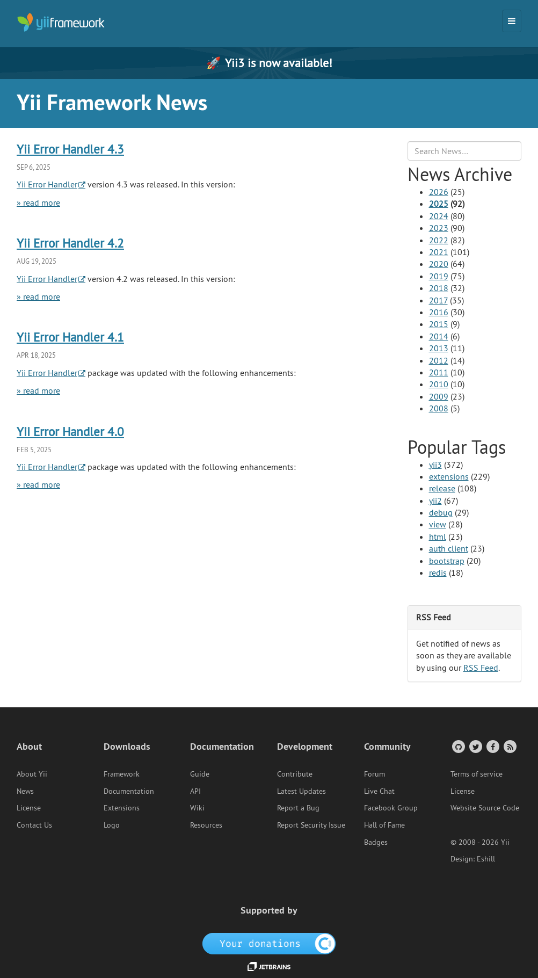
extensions (449, 476)
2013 (438, 348)
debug (441, 512)
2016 (438, 312)
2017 (438, 300)
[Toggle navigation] (511, 21)
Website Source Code (484, 808)
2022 (438, 240)
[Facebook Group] (492, 746)
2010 (438, 384)
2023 (438, 227)
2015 (438, 323)
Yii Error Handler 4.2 (70, 243)
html (437, 536)
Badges (376, 842)
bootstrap (446, 560)
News (25, 791)
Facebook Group (391, 808)
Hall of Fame (384, 825)
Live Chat (379, 791)
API (195, 791)
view (437, 524)
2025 (438, 203)
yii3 (435, 464)
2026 (438, 191)
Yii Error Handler (47, 184)
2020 (438, 263)
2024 (438, 216)
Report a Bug (298, 808)
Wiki (197, 808)
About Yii (32, 774)
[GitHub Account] (457, 746)
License (29, 808)
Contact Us (34, 825)
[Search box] (465, 151)
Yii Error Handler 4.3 (70, 149)
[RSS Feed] (509, 746)
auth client (448, 548)
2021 (438, 252)
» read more (38, 202)
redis (438, 572)
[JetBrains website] (269, 965)
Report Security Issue (311, 825)
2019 (438, 276)
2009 (438, 396)
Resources (206, 825)
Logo (112, 825)
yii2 (435, 500)
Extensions (122, 808)
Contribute (294, 774)
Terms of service (476, 774)
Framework (122, 774)
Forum (374, 774)
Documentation (129, 791)
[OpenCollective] (269, 942)
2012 (438, 360)
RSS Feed (480, 667)
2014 (438, 336)
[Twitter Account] (475, 746)
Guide (199, 774)
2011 (438, 372)
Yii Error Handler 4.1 (70, 337)
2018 (438, 287)
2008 (438, 408)
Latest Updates (301, 791)
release (442, 488)
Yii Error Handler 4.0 (70, 431)
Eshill (486, 859)
